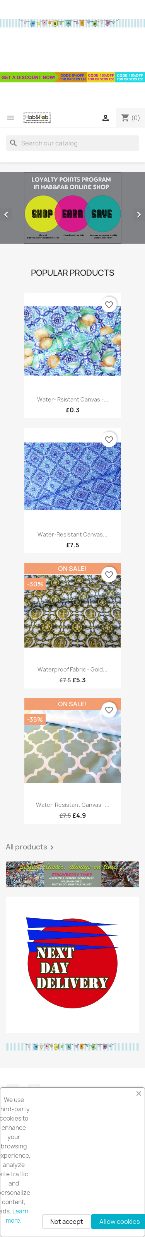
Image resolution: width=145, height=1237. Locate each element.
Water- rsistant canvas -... (72, 399)
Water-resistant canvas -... (72, 804)
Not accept (66, 1221)
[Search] (72, 143)
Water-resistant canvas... (72, 534)
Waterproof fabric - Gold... (72, 669)
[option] (72, 208)
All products (31, 847)
